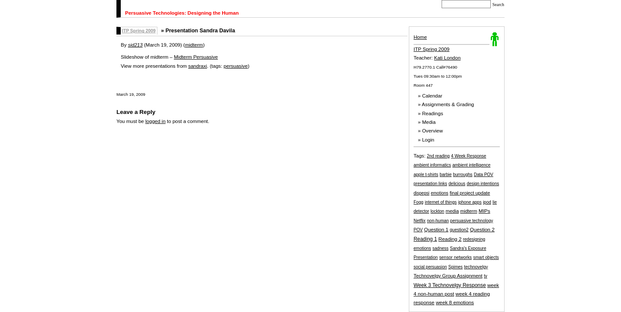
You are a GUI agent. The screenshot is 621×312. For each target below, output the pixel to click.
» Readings (430, 113)
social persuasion (430, 267)
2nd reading (438, 156)
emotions (439, 193)
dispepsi (422, 193)
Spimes (455, 267)
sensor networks (455, 257)
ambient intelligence (471, 165)
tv (485, 276)
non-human (438, 220)
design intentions (483, 183)
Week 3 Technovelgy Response (450, 285)
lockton (437, 211)
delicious (456, 183)
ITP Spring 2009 (431, 49)
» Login (426, 139)
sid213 (135, 44)
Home (420, 37)
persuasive (236, 66)
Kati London (447, 57)
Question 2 (482, 230)
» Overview (430, 130)
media (452, 211)
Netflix (420, 220)
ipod (487, 202)
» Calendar (430, 95)
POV (418, 229)
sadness (440, 248)
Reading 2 (450, 239)
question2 (459, 229)
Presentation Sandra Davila (200, 31)
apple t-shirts (426, 174)
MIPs (484, 211)
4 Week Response (468, 156)
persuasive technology (471, 220)
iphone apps (470, 202)
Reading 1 (425, 239)
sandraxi (197, 66)
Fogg (418, 202)
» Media (427, 122)
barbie (445, 174)
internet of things (441, 202)
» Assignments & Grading (446, 104)
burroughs (463, 174)
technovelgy (476, 267)
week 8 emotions (455, 302)
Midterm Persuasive (196, 57)
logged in (155, 121)
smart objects (486, 257)
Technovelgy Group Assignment (448, 275)
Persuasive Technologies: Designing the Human (182, 13)
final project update (470, 192)
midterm (468, 211)
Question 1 (436, 229)
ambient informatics (432, 165)
